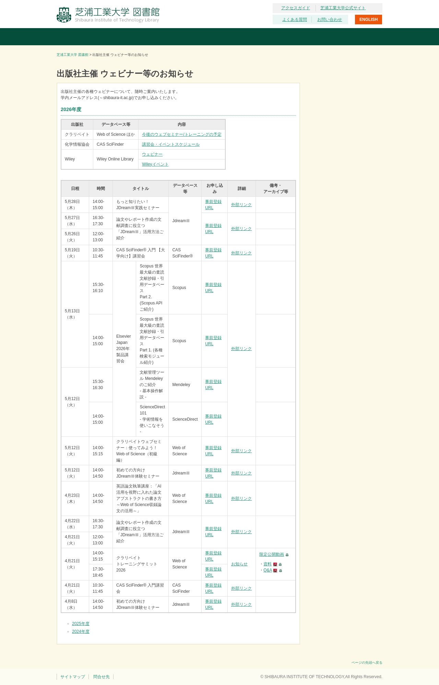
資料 (267, 564)
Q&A (267, 570)
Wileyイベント (155, 164)
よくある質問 (294, 19)
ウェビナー (152, 154)
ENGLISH (368, 19)
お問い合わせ (329, 19)
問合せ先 (101, 676)
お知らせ (239, 564)
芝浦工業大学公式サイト (343, 7)
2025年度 (81, 623)
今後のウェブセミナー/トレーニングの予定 (181, 134)
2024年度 (81, 631)
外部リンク (241, 204)
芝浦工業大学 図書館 (72, 55)
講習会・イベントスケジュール (171, 144)
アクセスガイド (295, 7)
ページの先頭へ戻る (367, 662)
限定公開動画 (271, 554)
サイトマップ (72, 676)
